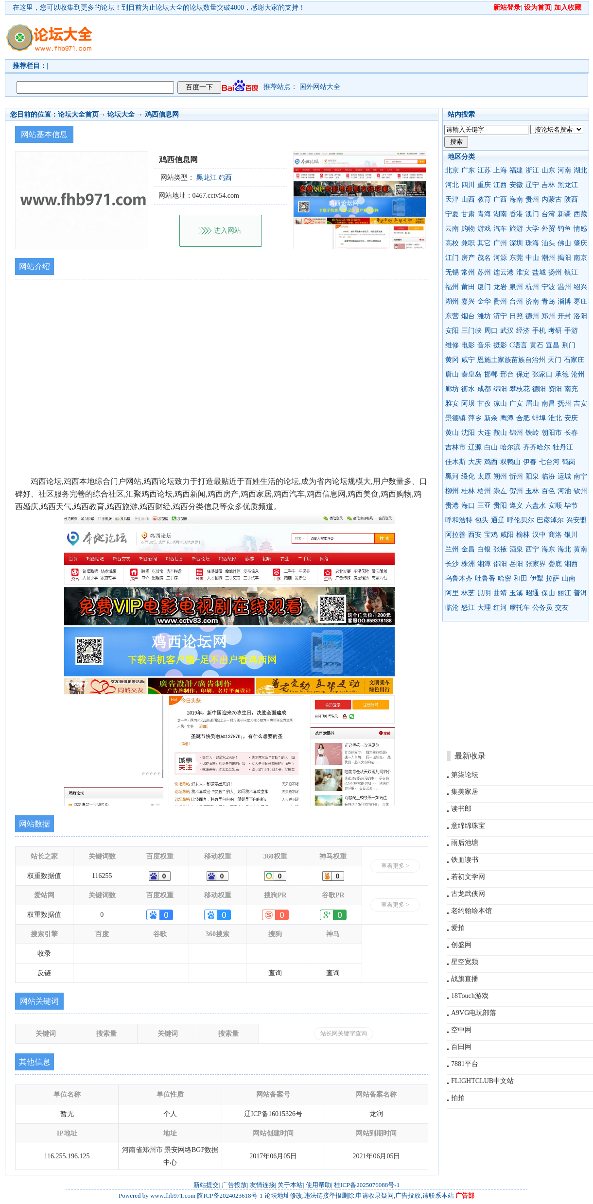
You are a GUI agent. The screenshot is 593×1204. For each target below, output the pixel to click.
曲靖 (500, 593)
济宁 (500, 316)
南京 (580, 257)
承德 (562, 374)
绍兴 (580, 287)
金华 (484, 301)
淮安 (523, 272)
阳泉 (532, 476)
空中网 (461, 1029)
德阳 (539, 389)
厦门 (484, 287)
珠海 (532, 243)
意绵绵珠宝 (468, 825)
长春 (571, 432)
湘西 (571, 564)
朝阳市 (551, 432)
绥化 (468, 476)
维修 (452, 345)
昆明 (484, 593)
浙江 (532, 170)
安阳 (452, 330)
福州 (452, 287)
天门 (554, 359)
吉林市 (455, 447)
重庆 (484, 185)
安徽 (516, 185)
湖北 (580, 170)
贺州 (516, 491)
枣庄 (580, 301)
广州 (500, 243)
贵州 (532, 199)
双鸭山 (510, 461)
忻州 (516, 476)
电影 (468, 345)
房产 (468, 257)
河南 (564, 170)
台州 (516, 301)
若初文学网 (468, 876)
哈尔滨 (510, 447)
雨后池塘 (464, 842)
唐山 (452, 374)
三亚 (484, 505)
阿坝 (468, 403)
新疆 (564, 214)
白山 (491, 447)
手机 (539, 330)
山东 (548, 170)
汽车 (500, 228)
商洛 (555, 534)
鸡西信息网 (162, 114)
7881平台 (464, 1063)
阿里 (452, 593)
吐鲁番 (485, 578)
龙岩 (500, 287)
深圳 (516, 243)
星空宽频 (464, 961)
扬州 (555, 272)
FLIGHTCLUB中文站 (482, 1080)
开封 (564, 316)
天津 (452, 199)
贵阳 (500, 505)
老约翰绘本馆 (471, 910)
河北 (452, 185)
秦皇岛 (471, 374)
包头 (481, 520)
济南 (532, 301)
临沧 (452, 607)
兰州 (452, 549)
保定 (523, 374)
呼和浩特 (458, 520)
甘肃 (468, 214)
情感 (580, 228)
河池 (564, 491)
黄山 (452, 432)
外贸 (548, 228)
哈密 (504, 578)
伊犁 (536, 578)
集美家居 (464, 791)
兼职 (468, 243)
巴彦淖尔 (550, 520)
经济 (523, 330)
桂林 (468, 491)
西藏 (580, 214)
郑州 (548, 316)
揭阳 (564, 257)
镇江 (571, 272)
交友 (562, 607)
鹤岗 (569, 461)
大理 (484, 607)
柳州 (452, 491)
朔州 (500, 476)
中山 (532, 257)
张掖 (500, 549)
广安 (516, 403)
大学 (532, 228)
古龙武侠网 (468, 893)
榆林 (523, 534)
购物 (468, 228)
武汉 (507, 330)
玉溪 (516, 593)
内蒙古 (551, 199)
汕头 (548, 243)
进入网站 (227, 230)
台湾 (548, 214)
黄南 (580, 549)
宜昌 (552, 345)
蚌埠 (539, 418)
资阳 (555, 389)
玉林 (532, 491)
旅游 (516, 228)
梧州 (484, 491)
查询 (275, 973)
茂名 (484, 257)
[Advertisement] (149, 45)
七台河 (549, 461)
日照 (516, 316)
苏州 (484, 272)
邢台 (507, 374)
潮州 (548, 257)
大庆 (475, 461)
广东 (468, 170)
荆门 (569, 345)
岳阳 (516, 564)
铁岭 (532, 432)
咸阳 (507, 534)
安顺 (555, 505)
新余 (491, 418)
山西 (468, 199)
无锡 (452, 272)
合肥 (523, 418)
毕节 (571, 505)
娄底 (555, 564)
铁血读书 (464, 859)
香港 (516, 214)
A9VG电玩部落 (473, 1012)
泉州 (516, 287)
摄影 (500, 345)
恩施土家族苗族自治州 (511, 359)
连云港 (503, 272)
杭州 (532, 287)
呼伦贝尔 (520, 520)
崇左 (500, 491)
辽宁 (532, 185)
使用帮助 (318, 1184)
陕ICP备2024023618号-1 (229, 1195)
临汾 (548, 476)
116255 (102, 875)
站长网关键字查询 (343, 1033)
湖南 (500, 214)
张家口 (542, 374)
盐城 (539, 272)
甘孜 (484, 403)
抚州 (564, 403)
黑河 (452, 476)
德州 (532, 316)
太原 (484, 476)
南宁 (580, 476)
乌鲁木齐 (458, 578)
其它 (484, 243)
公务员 (542, 607)
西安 (475, 534)
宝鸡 (491, 534)
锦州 (516, 432)
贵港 (452, 505)
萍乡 (475, 418)
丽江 (564, 593)
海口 (468, 505)
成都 (484, 389)
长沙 (452, 564)
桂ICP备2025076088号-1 (367, 1184)
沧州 (578, 374)
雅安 (452, 403)
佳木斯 (455, 461)
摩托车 (519, 607)
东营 (452, 316)
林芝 (468, 593)
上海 (500, 170)
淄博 (564, 301)
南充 (571, 389)
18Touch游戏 (469, 995)
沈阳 (468, 432)
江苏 (484, 170)
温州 (564, 287)
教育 (484, 199)
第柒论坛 (464, 774)
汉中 (539, 534)
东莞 (516, 257)
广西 (500, 199)
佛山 (564, 243)
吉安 (580, 403)
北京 (452, 170)
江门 (452, 257)
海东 (548, 549)
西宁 (532, 549)
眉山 (532, 403)
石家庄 (574, 359)
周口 (491, 330)
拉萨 (552, 578)
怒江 (468, 607)
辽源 (475, 447)
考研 (555, 330)
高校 (452, 243)
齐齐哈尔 (536, 447)
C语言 (518, 345)
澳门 (532, 214)
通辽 (498, 520)
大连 (484, 432)
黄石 (536, 345)
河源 (500, 257)
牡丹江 (563, 447)
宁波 (548, 287)
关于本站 (290, 1184)
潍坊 (484, 316)
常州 (468, 272)
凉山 (500, 403)
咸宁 (468, 359)
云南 (452, 228)
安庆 (571, 418)
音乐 (484, 345)
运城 (564, 476)
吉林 (548, 185)
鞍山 (500, 432)
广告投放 (234, 1184)
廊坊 (452, 389)
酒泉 (516, 549)
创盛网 (461, 944)
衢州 (500, 301)
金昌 (468, 549)
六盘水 (535, 505)
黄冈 (452, 359)
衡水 (468, 389)
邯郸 (491, 374)
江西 (500, 185)
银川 (571, 534)
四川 (468, 185)
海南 (516, 199)
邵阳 (500, 564)
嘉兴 (468, 301)
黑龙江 (568, 185)
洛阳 (580, 316)
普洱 (580, 593)
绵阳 (500, 389)
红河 (500, 607)
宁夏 (452, 214)
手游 (571, 330)
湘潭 (484, 564)
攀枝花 (519, 389)
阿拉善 (455, 534)
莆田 (468, 287)
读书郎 (461, 808)
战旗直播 (464, 978)
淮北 (555, 418)
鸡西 (491, 461)
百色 (548, 491)
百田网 (461, 1046)
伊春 (530, 461)
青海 (484, 214)
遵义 (516, 505)
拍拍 (458, 1097)
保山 (548, 593)
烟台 (468, 316)
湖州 (452, 301)
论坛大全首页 (78, 114)
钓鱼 (564, 228)
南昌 (548, 403)
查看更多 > (395, 865)
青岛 (548, 301)
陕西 (571, 199)
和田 (520, 578)
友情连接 (262, 1184)
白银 (484, 549)
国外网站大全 (319, 86)
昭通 (532, 593)
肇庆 (580, 243)
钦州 (580, 491)
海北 (564, 549)
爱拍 (458, 927)
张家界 (535, 564)
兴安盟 (576, 520)
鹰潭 (507, 418)
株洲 (468, 564)
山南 (569, 578)
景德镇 (455, 418)
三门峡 (471, 330)
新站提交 (206, 1184)
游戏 (484, 228)
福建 (516, 170)
